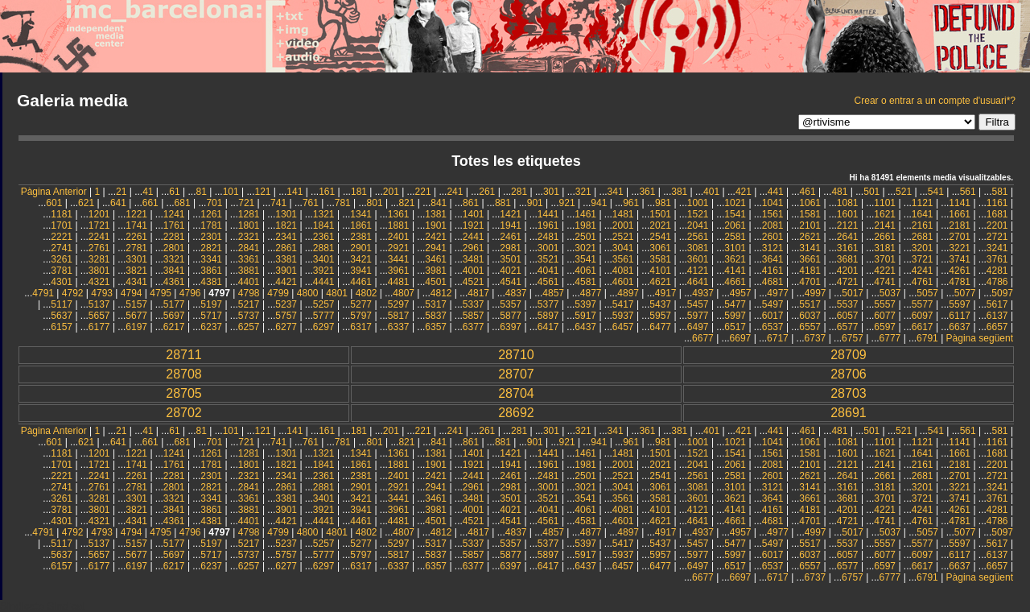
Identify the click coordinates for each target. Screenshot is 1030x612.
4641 (698, 281)
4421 (286, 281)
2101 (810, 225)
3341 (211, 259)
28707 (516, 374)
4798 (249, 293)
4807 (403, 293)
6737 (815, 338)
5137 (99, 304)
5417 (623, 304)
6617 (922, 327)
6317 (361, 327)
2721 (997, 236)
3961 (399, 270)
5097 (1002, 293)
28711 (184, 355)
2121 (848, 225)
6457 (623, 327)
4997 (815, 293)
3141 (810, 248)
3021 (585, 248)
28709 (848, 355)
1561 (773, 214)
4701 (810, 281)
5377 (548, 304)
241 (455, 191)
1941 (510, 225)
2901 (361, 248)
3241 (997, 248)
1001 (698, 203)
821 (406, 203)
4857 (553, 293)
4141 (735, 270)
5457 (698, 304)
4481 (399, 281)
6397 (510, 327)
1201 (99, 214)
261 (487, 191)
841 (439, 203)
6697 (741, 338)
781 (343, 203)
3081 (698, 248)
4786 (997, 281)
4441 (324, 281)
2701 (959, 236)
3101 (735, 248)
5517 (810, 304)
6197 (136, 327)
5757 (286, 315)
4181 (810, 270)
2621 (810, 236)
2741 (61, 248)
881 (503, 203)
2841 (249, 248)
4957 (741, 293)
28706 (848, 374)
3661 (810, 259)
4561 (548, 281)
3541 (585, 259)
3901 (286, 270)
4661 (735, 281)
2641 (848, 236)
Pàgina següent (979, 338)
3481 (473, 259)
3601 (698, 259)
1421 (510, 214)
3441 (399, 259)
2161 (922, 225)
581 (1000, 191)
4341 (136, 281)
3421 (361, 259)
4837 (516, 293)
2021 (660, 225)
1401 (473, 214)
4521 (473, 281)
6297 (324, 327)
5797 (361, 315)
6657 (997, 327)
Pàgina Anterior (54, 191)
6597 (885, 327)
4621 (660, 281)
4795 (160, 293)
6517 (735, 327)
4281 (997, 270)
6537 (773, 327)
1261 (211, 214)
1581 (810, 214)
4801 (337, 293)
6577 (848, 327)
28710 (516, 355)
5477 (735, 304)
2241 (99, 236)
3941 (361, 270)
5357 (510, 304)
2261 (136, 236)
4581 (585, 281)
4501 (436, 281)
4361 (174, 281)
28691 (848, 413)
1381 (436, 214)
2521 (623, 236)
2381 (361, 236)
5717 (211, 315)
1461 (585, 214)
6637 (959, 327)
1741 (136, 225)
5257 (324, 304)
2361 (324, 236)
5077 (965, 293)
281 (519, 191)
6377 (473, 327)
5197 (211, 304)
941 (599, 203)
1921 (473, 225)
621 (86, 203)
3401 (324, 259)
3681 (848, 259)
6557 (810, 327)
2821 (211, 248)
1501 (660, 214)
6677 (703, 338)
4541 (510, 281)
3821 (136, 270)
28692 (516, 413)
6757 (852, 338)
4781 (959, 281)
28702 (184, 413)
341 (616, 191)
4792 (73, 293)
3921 (324, 270)
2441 (473, 236)
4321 (99, 281)
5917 (585, 315)
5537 (848, 304)
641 (118, 203)
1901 (436, 225)
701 (214, 203)
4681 (773, 281)
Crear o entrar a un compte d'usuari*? (935, 100)
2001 (623, 225)
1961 (548, 225)
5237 (286, 304)
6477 (660, 327)
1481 (623, 214)
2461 (510, 236)
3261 (61, 259)
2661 (885, 236)
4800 (308, 293)
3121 (773, 248)
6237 (211, 327)
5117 (61, 304)
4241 (922, 270)
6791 (927, 338)
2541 (660, 236)
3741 (959, 259)
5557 (885, 304)
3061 (660, 248)
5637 (61, 315)
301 (551, 191)
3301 (136, 259)
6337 (399, 327)
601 (54, 203)
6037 (810, 315)
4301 (61, 281)
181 (359, 191)
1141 (959, 203)
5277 (361, 304)
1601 (848, 214)
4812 (441, 293)
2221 (61, 236)
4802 (366, 293)
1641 (922, 214)
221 (423, 191)
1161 (997, 203)
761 (311, 203)
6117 (959, 315)
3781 (61, 270)
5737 (249, 315)
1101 (885, 203)
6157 (61, 327)
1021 (735, 203)
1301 (286, 214)
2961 (473, 248)
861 (471, 203)
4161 (773, 270)
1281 (249, 214)
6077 (885, 315)
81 (201, 191)
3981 (436, 270)
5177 (174, 304)
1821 (286, 225)
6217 (174, 327)
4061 (585, 270)
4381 (211, 281)
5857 (473, 315)
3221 (959, 248)
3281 (99, 259)
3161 (848, 248)
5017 (852, 293)
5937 (623, 315)
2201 (997, 225)
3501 (510, 259)
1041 (773, 203)
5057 (927, 293)
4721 (848, 281)
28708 (184, 374)
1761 (174, 225)
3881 (249, 270)
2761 (99, 248)
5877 (510, 315)
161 (327, 191)
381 (679, 191)
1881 (399, 225)
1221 (136, 214)
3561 (623, 259)
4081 (623, 270)
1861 (361, 225)
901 (535, 203)
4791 (43, 293)
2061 (735, 225)
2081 (773, 225)
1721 (99, 225)
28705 (184, 393)
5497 (773, 304)
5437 (660, 304)
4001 (473, 270)
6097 (922, 315)
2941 (436, 248)
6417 (548, 327)
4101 (660, 270)
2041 (698, 225)
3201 (922, 248)
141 (294, 191)
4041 (548, 270)
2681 (922, 236)
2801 (174, 248)
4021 (510, 270)
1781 (211, 225)
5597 (959, 304)
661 (150, 203)
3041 (623, 248)
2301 (211, 236)
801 (375, 203)
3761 (997, 259)
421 (743, 191)
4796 (190, 293)
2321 (249, 236)
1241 (174, 214)
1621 (885, 214)
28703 (848, 393)
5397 (585, 304)
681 (183, 203)
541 (936, 191)
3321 (174, 259)
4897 (628, 293)
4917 (666, 293)
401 (711, 191)
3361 (249, 259)
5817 (399, 315)
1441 (548, 214)
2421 (436, 236)
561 (968, 191)
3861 (211, 270)
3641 (773, 259)
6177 (99, 327)
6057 (848, 315)
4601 (623, 281)
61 (174, 191)
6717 (778, 338)
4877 (591, 293)
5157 (136, 304)
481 (839, 191)
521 (904, 191)
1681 (997, 214)
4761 (922, 281)
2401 (399, 236)
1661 (959, 214)
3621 (735, 259)
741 (278, 203)
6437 (585, 327)
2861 (286, 248)
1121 (922, 203)
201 (391, 191)
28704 (516, 393)
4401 (249, 281)
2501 (585, 236)
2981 (510, 248)
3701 (885, 259)
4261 (959, 270)
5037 (890, 293)
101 (231, 191)
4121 (698, 270)
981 (663, 203)
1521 (698, 214)
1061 (810, 203)
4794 (131, 293)
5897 (548, 315)
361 (647, 191)
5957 (660, 315)
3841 (174, 270)
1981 (585, 225)
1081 (848, 203)
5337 (473, 304)
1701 (61, 225)
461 (808, 191)
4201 (848, 270)
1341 (361, 214)
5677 (136, 315)
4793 (102, 293)
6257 (249, 327)
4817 (478, 293)
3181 (885, 248)
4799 (278, 293)
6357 (436, 327)
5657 (99, 315)
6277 (286, 327)
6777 (890, 338)
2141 (885, 225)
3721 (922, 259)
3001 (548, 248)
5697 (174, 315)
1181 (61, 214)
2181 (959, 225)
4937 (703, 293)
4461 (361, 281)
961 (631, 203)
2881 (324, 248)
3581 (660, 259)
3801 (99, 270)
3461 (436, 259)
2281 (174, 236)
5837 (436, 315)
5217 (249, 304)
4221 (885, 270)
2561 (698, 236)
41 (147, 191)
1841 (324, 225)
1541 (735, 214)
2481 (548, 236)
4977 (778, 293)
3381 (286, 259)
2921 (399, 248)
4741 (885, 281)
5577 (922, 304)
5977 (698, 315)
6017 (773, 315)
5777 (324, 315)
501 (871, 191)
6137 (997, 315)
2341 (286, 236)
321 (583, 191)
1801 (249, 225)
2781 (136, 248)
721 (246, 203)
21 (121, 191)
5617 (997, 304)
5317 (436, 304)
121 (262, 191)
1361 (399, 214)
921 (567, 203)
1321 (324, 214)
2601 (773, 236)
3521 (548, 259)
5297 (399, 304)
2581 (735, 236)
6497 (698, 327)
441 (776, 191)
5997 (735, 315)
